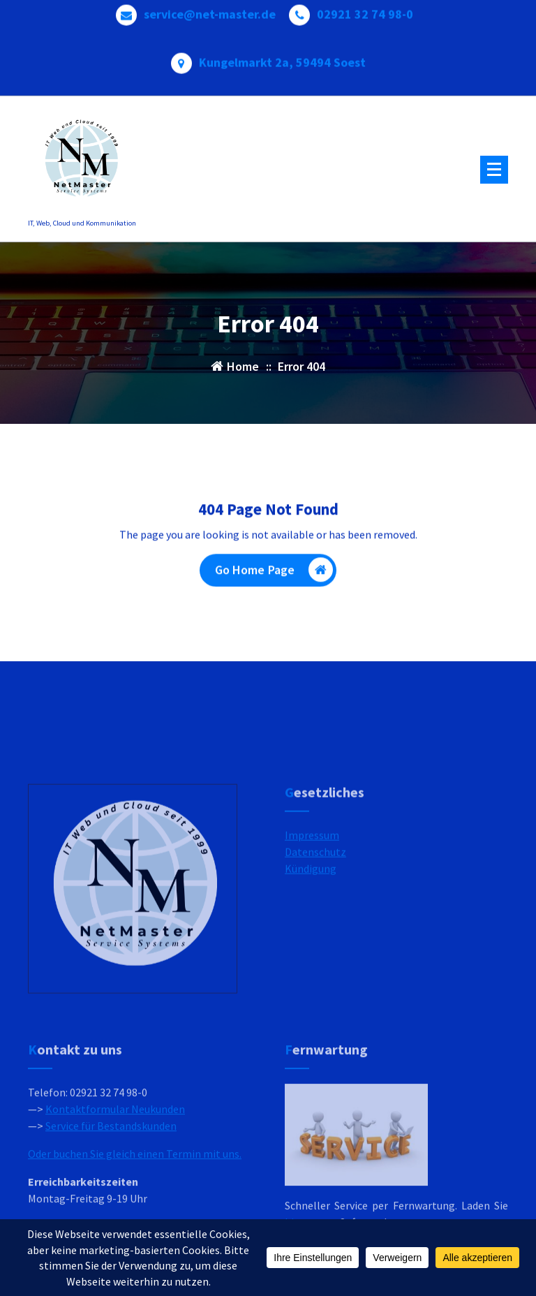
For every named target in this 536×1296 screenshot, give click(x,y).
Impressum (312, 891)
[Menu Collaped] (494, 170)
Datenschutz (315, 908)
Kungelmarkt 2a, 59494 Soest (282, 58)
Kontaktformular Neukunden (115, 1180)
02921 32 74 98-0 (365, 9)
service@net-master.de (210, 9)
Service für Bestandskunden (111, 1197)
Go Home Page (274, 574)
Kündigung (310, 925)
